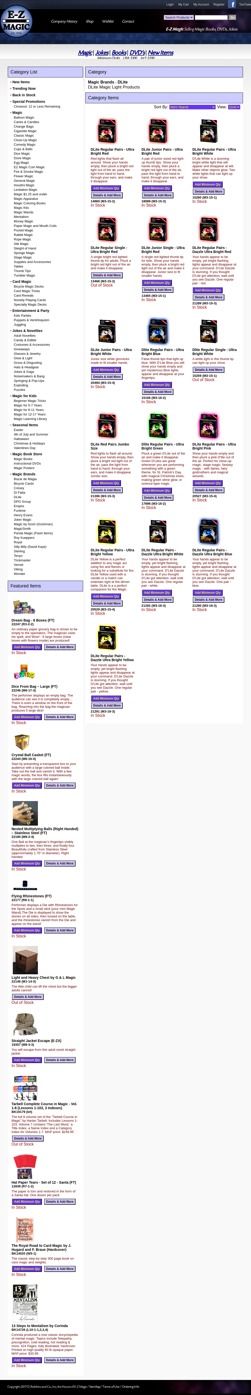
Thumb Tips (22, 271)
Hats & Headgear (26, 367)
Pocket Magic (23, 230)
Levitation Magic (25, 190)
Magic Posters (24, 468)
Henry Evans (23, 515)
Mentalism (21, 217)
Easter (18, 430)
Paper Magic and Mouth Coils (35, 226)
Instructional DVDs (27, 463)
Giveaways (22, 349)
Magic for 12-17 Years (29, 414)
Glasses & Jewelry (27, 354)
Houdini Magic (24, 185)
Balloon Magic (24, 117)
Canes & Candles (26, 122)
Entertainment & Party (30, 311)
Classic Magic (24, 135)
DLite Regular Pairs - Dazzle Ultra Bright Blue (212, 552)
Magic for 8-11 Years (29, 410)
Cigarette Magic (25, 131)
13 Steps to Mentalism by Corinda (40, 1326)
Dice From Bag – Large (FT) (34, 686)
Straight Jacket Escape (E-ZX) (36, 1041)
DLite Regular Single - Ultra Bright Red (109, 250)
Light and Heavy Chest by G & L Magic (44, 978)
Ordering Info (130, 1386)
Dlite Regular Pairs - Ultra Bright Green (163, 446)
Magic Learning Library (30, 419)
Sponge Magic (24, 253)
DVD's (137, 53)
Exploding (21, 385)
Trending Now (24, 88)
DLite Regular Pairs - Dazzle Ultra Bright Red (211, 250)
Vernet (18, 565)
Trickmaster (22, 560)
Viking (18, 569)
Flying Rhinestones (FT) (31, 896)
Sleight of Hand (25, 248)
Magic (85, 53)
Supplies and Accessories (32, 262)
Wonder (19, 574)
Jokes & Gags (24, 372)
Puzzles (19, 390)
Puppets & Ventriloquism (31, 320)
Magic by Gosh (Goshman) (33, 524)
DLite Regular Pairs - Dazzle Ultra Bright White (162, 552)
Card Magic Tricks (27, 291)
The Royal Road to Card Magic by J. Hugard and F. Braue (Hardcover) (41, 1248)
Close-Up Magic (25, 140)
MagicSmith (22, 529)
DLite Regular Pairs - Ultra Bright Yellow (112, 552)
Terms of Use (111, 1386)
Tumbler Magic (24, 275)
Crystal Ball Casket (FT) (31, 755)
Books (119, 53)
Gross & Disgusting (28, 363)
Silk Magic (21, 244)
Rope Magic (22, 239)
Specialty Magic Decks (30, 304)
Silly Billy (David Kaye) (30, 547)
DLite (17, 497)
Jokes (101, 53)
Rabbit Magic (23, 235)
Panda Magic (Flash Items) (33, 533)
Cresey (19, 488)
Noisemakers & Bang (29, 376)
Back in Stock (23, 95)
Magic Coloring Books (29, 203)
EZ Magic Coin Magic (29, 167)
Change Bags (24, 126)
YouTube (245, 4)
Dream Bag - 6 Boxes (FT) (33, 620)
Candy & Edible (25, 340)
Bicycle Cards (24, 483)
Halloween (21, 439)
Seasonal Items (25, 425)
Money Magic (23, 221)
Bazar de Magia (25, 479)
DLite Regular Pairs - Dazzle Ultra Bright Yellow (112, 658)
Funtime (20, 510)
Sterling (19, 551)
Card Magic (21, 282)
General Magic (24, 181)
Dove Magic (22, 158)
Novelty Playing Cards (30, 300)
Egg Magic (21, 162)
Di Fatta (19, 492)
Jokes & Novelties (27, 331)
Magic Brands (23, 474)
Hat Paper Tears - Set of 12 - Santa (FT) (44, 1182)
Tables (18, 266)
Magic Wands (23, 212)
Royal (18, 542)
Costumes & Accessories (32, 344)
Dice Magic (22, 153)
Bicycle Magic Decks (29, 286)
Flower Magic (23, 176)
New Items (160, 53)
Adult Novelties (25, 335)
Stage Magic (23, 257)
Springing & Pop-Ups (29, 381)
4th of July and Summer (31, 434)
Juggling (20, 324)
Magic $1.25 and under (30, 194)
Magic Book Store (27, 454)
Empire (19, 506)
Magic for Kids (24, 396)
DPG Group (22, 501)
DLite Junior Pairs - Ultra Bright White (111, 352)
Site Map (94, 1386)
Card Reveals (24, 295)
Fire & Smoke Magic (28, 171)
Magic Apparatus (26, 199)
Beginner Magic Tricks (30, 401)
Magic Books (23, 459)
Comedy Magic (25, 144)
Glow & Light (23, 358)
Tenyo (18, 556)
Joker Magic (22, 519)
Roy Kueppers (24, 538)
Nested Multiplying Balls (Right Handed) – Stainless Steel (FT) (45, 831)
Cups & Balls (23, 149)
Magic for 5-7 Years (28, 405)
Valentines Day (24, 448)
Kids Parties (22, 315)
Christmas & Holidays (29, 443)
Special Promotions (28, 102)
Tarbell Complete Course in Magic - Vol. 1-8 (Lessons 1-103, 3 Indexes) (44, 1106)
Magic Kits (21, 208)
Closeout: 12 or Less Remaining (37, 106)
